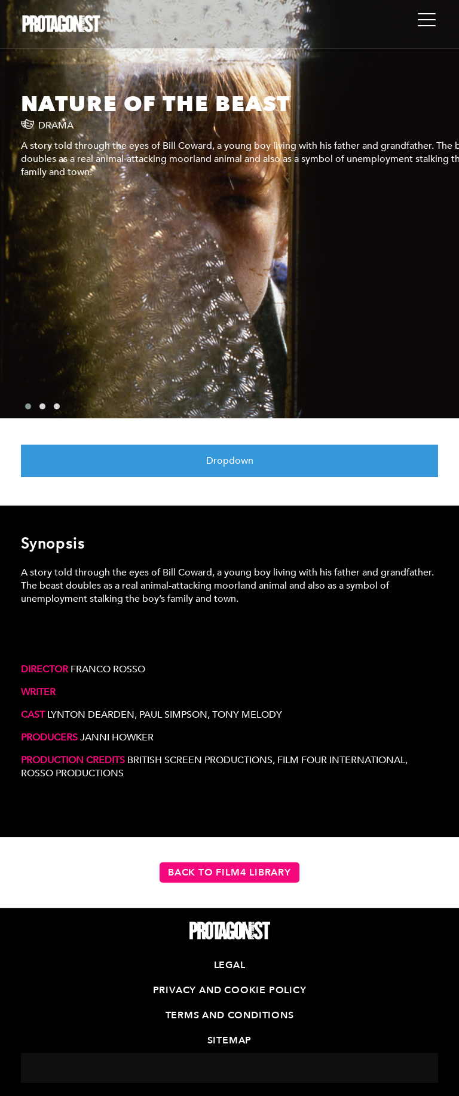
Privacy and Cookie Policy (230, 990)
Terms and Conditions (230, 1015)
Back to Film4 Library (229, 872)
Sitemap (229, 1040)
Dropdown (229, 460)
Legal (230, 965)
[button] (28, 406)
